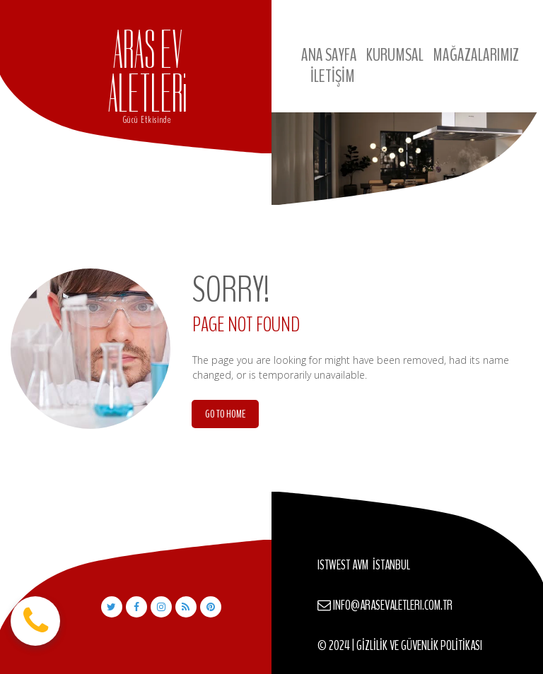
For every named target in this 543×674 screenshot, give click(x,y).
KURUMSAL (395, 55)
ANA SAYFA (329, 55)
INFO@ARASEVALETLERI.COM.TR (392, 605)
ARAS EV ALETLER (144, 71)
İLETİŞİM (332, 76)
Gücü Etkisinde (147, 119)
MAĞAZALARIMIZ (476, 55)
